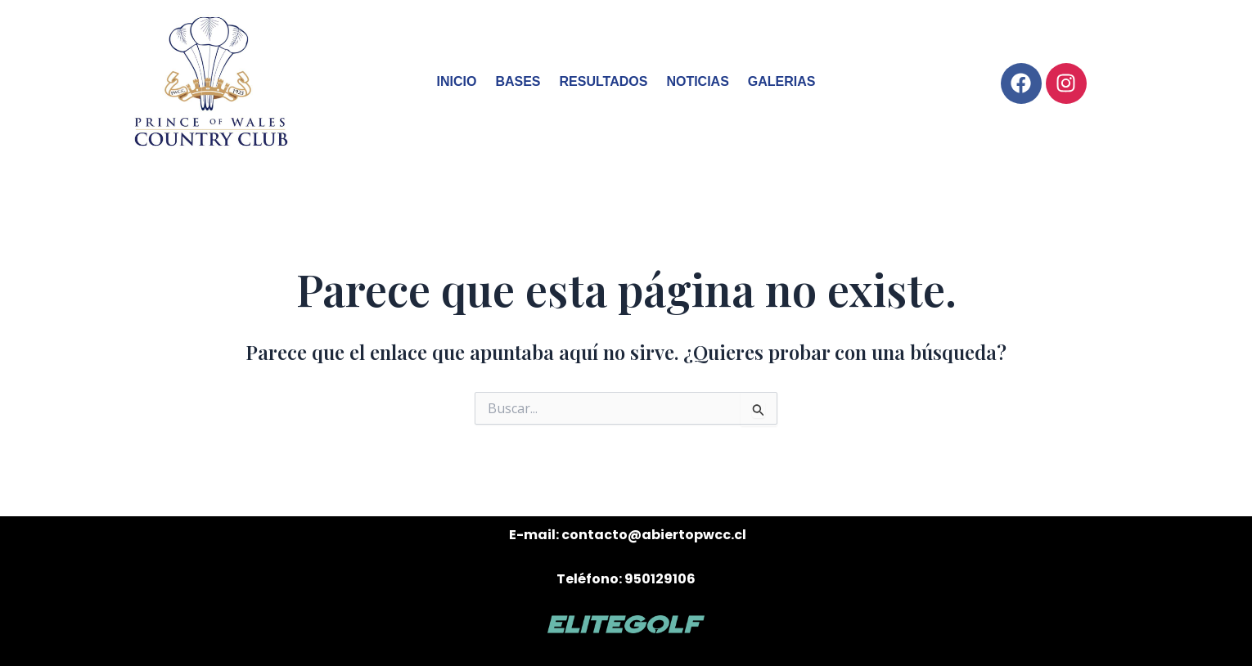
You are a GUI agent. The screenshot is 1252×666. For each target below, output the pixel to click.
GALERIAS (782, 81)
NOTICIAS (697, 81)
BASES (517, 81)
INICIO (457, 81)
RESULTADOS (604, 81)
